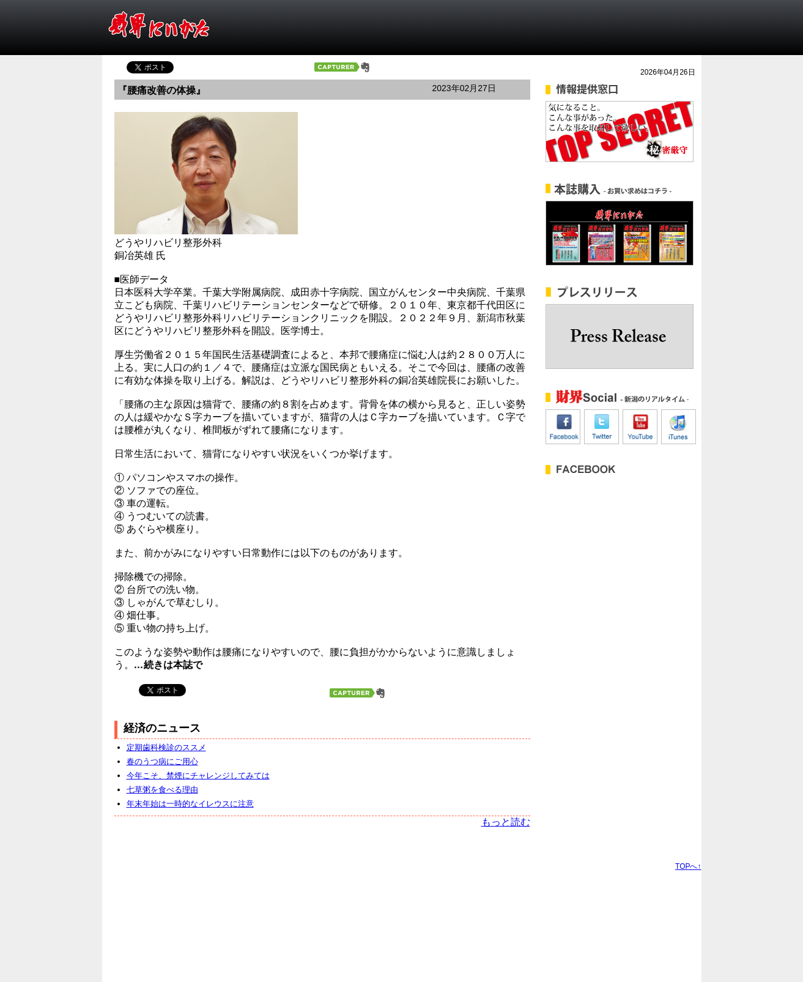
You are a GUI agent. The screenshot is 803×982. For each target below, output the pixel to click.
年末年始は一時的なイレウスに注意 (190, 803)
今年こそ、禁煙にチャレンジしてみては (198, 775)
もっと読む (505, 822)
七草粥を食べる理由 (162, 789)
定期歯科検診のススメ (166, 747)
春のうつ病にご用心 (162, 761)
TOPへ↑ (688, 866)
